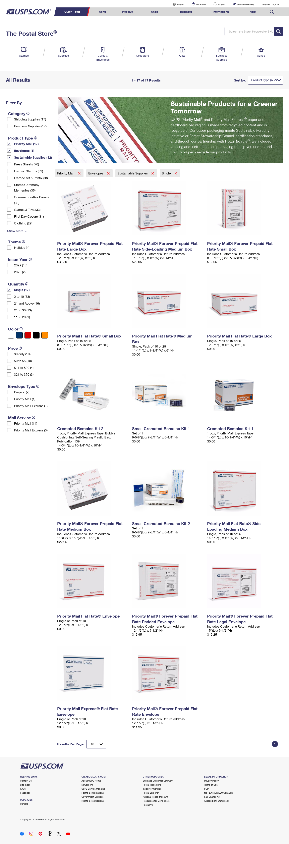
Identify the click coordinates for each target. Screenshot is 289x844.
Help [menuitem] (253, 11)
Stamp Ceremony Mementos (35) (26, 187)
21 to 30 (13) (23, 310)
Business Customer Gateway (158, 780)
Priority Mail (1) (24, 399)
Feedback (25, 792)
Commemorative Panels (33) (31, 200)
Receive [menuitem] (127, 11)
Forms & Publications (92, 792)
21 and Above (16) (27, 303)
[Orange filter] (44, 335)
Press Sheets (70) (26, 164)
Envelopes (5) (24, 150)
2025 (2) (19, 272)
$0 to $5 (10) (23, 361)
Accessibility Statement (216, 800)
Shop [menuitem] (154, 11)
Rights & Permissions (92, 800)
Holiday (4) (21, 247)
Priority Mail (66, 173)
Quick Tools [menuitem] (72, 11)
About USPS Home (91, 780)
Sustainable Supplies (133, 173)
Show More (15, 230)
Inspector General (152, 788)
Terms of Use (211, 784)
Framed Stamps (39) (28, 171)
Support (221, 4)
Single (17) (22, 290)
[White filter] (11, 335)
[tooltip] (28, 113)
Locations (201, 4)
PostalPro (148, 804)
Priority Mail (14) (25, 423)
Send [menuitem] (102, 11)
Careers (24, 803)
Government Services (92, 796)
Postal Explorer (151, 792)
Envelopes (96, 173)
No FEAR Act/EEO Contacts (218, 792)
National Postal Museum (155, 796)
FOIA (206, 788)
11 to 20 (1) (22, 317)
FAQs (23, 788)
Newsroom (87, 784)
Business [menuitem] (186, 11)
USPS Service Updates (93, 788)
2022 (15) (20, 265)
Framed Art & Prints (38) (31, 178)
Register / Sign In (270, 4)
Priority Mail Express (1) (31, 406)
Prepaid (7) (21, 392)
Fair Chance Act (212, 796)
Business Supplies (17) (30, 126)
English (176, 4)
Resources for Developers (156, 800)
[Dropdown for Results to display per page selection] (96, 744)
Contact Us (26, 780)
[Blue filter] (19, 335)
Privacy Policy (211, 780)
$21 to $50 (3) (24, 374)
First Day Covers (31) (29, 216)
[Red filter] (27, 335)
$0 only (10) (22, 354)
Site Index (25, 784)
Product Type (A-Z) (264, 80)
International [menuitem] (221, 11)
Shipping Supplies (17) (30, 119)
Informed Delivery (245, 4)
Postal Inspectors (152, 784)
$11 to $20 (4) (24, 367)
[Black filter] (36, 335)
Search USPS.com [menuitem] (272, 11)
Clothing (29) (23, 223)
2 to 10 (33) (22, 296)
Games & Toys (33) (27, 209)
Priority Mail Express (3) (31, 430)
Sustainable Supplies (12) (33, 157)
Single (167, 173)
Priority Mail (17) (26, 144)
